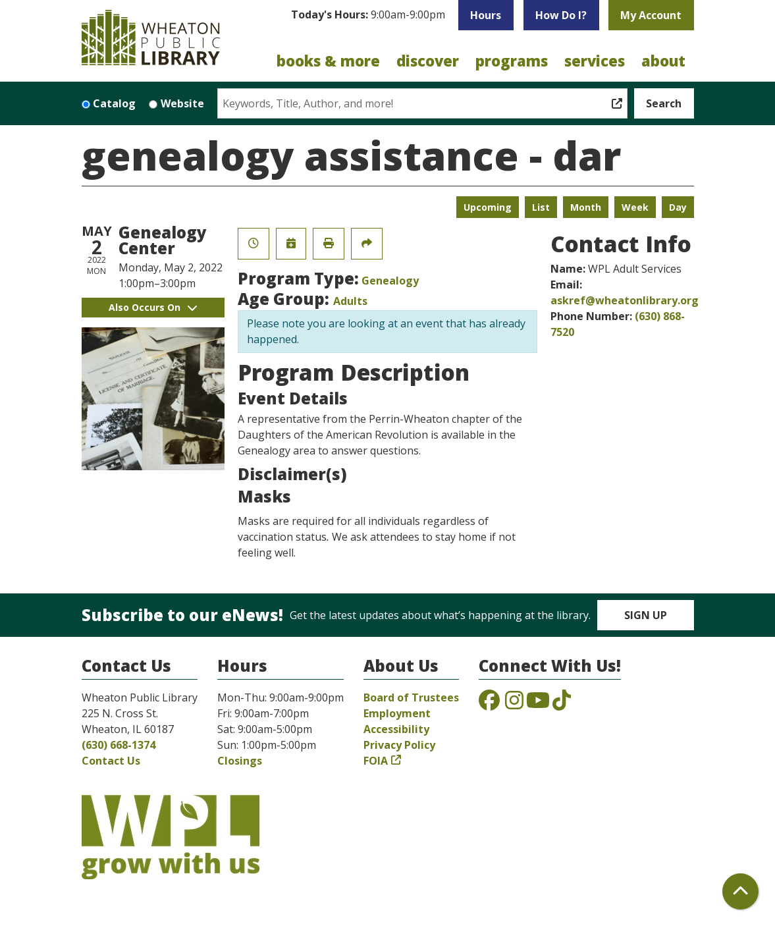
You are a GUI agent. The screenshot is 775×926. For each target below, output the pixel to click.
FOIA (375, 760)
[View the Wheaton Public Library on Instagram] (514, 704)
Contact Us (111, 760)
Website (182, 103)
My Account (650, 15)
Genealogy (390, 280)
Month (585, 207)
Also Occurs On (153, 307)
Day (678, 207)
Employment (397, 713)
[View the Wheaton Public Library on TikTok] (561, 704)
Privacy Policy (399, 745)
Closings (239, 760)
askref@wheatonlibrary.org (624, 300)
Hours (485, 15)
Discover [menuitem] (427, 60)
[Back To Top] (740, 891)
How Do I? (561, 15)
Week (635, 207)
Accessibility (396, 729)
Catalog (114, 103)
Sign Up (645, 615)
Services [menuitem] (594, 60)
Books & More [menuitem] (328, 60)
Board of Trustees (411, 697)
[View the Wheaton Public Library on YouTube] (538, 704)
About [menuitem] (663, 60)
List (541, 207)
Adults (350, 301)
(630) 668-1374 (118, 745)
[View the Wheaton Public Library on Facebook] (489, 704)
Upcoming (488, 207)
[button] (368, 18)
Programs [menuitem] (511, 60)
